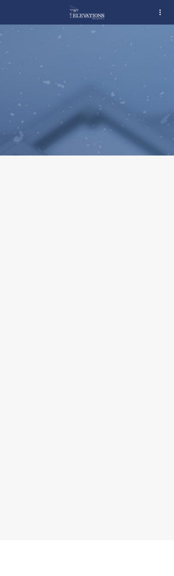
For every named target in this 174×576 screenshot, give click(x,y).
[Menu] (160, 12)
